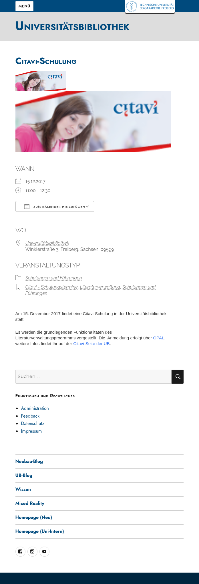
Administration (35, 408)
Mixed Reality (29, 503)
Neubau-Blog (29, 461)
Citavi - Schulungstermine (51, 287)
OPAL (158, 337)
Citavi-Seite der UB (91, 343)
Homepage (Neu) (33, 517)
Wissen (23, 489)
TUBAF (150, 6)
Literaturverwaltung (100, 287)
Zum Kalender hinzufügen (54, 206)
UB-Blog (24, 475)
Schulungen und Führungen (53, 278)
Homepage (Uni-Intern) (39, 531)
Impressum (31, 431)
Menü (24, 6)
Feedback (30, 416)
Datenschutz (32, 423)
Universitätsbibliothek (72, 26)
